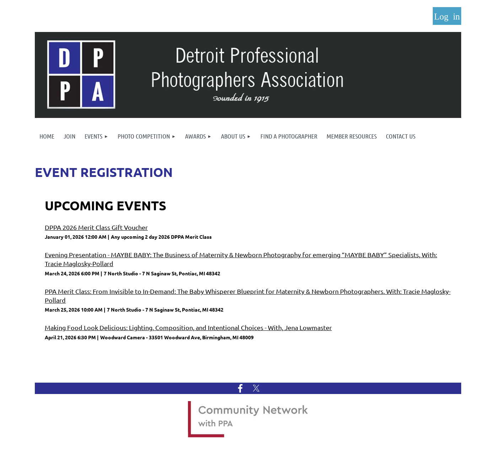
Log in (447, 16)
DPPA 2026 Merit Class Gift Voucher (96, 227)
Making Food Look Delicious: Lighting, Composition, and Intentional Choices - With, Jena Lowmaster (188, 327)
